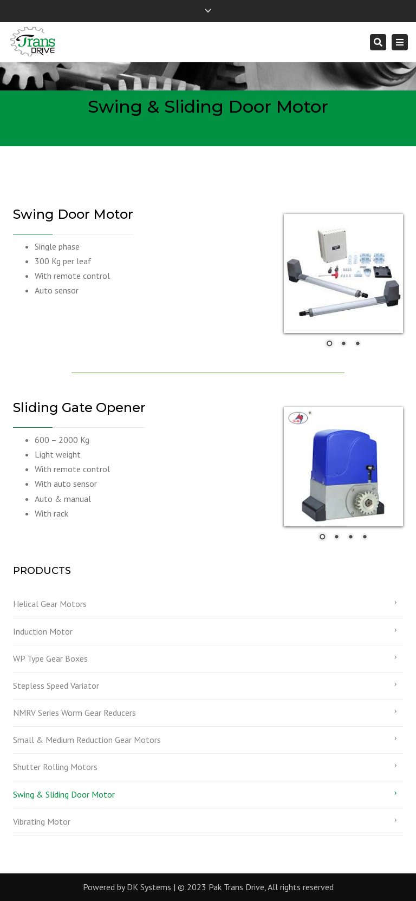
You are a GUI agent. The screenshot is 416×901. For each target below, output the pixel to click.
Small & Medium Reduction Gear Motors (87, 739)
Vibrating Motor (41, 821)
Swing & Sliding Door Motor (64, 794)
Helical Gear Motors (50, 603)
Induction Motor (43, 631)
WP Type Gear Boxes (50, 658)
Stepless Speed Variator (56, 685)
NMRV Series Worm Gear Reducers (74, 712)
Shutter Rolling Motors (55, 766)
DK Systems (149, 887)
